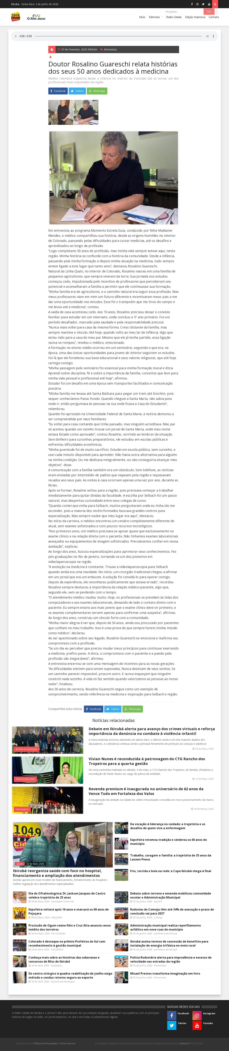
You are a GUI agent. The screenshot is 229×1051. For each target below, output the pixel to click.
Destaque (56, 965)
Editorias (154, 17)
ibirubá (158, 901)
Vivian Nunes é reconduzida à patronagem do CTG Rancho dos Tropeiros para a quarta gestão (147, 761)
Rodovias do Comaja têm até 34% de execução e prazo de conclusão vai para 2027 (172, 911)
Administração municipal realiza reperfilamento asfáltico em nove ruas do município (165, 927)
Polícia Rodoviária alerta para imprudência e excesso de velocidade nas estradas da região (171, 959)
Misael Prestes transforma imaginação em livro (165, 973)
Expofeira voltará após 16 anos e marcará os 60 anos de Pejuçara (69, 911)
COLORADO (57, 949)
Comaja (158, 917)
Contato (214, 17)
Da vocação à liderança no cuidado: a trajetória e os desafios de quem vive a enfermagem (167, 826)
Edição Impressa (195, 17)
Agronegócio (22, 809)
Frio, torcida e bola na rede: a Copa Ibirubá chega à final (170, 871)
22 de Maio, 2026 (35, 863)
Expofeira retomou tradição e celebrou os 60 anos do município (168, 842)
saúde (20, 863)
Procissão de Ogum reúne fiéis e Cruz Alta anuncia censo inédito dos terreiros (70, 927)
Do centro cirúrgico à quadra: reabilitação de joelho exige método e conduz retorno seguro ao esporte (70, 975)
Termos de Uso (68, 1043)
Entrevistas (110, 49)
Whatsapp (97, 91)
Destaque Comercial (62, 901)
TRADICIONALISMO (25, 779)
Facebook (58, 91)
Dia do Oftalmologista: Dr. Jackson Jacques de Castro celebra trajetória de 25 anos (67, 895)
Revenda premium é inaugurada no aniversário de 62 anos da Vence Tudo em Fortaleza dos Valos (146, 791)
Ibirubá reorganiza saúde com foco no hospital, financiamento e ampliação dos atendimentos (57, 873)
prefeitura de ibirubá (165, 933)
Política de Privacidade (45, 1043)
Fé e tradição (58, 933)
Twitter (77, 91)
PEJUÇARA (56, 917)
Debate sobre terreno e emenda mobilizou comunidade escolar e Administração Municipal (170, 895)
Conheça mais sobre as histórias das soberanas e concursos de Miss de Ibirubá (64, 959)
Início (142, 17)
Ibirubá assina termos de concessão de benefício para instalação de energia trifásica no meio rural (169, 943)
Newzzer (184, 1043)
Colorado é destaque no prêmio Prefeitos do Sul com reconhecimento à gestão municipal (67, 943)
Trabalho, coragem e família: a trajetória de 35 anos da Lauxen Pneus (170, 857)
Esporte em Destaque (63, 981)
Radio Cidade (174, 17)
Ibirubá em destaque (26, 749)
